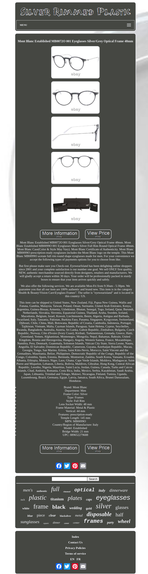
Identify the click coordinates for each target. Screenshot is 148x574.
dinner (56, 522)
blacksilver (65, 516)
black (58, 507)
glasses (122, 507)
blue (30, 515)
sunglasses (29, 521)
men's (28, 490)
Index (75, 536)
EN (72, 559)
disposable (99, 514)
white (25, 508)
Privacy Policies (75, 548)
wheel (124, 521)
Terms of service (75, 553)
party (110, 522)
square (46, 523)
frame (40, 506)
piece (41, 515)
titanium (57, 499)
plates (75, 498)
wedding (75, 508)
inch (23, 499)
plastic (38, 497)
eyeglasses (113, 497)
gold (89, 508)
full (55, 489)
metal (79, 515)
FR (79, 559)
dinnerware (118, 490)
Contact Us (75, 542)
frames (93, 521)
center (76, 522)
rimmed (66, 491)
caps (89, 499)
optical (84, 490)
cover (66, 523)
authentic (42, 491)
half (119, 514)
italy (102, 490)
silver (104, 506)
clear (52, 515)
